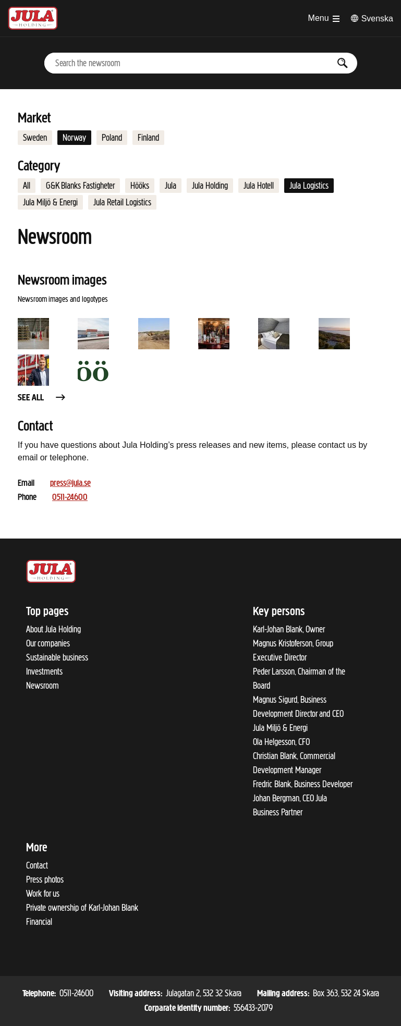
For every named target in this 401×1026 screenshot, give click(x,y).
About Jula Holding (53, 629)
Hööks (139, 185)
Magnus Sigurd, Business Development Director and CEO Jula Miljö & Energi (298, 713)
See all (42, 398)
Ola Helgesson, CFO (281, 742)
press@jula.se (70, 483)
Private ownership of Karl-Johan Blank (82, 907)
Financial (39, 921)
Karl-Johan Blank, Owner (289, 629)
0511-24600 (70, 498)
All (26, 185)
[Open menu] (324, 18)
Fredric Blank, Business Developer (303, 784)
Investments (44, 671)
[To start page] (33, 18)
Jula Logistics (309, 185)
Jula (170, 185)
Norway (74, 137)
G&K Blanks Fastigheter (80, 185)
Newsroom (42, 685)
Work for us (42, 893)
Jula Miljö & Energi (50, 202)
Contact (37, 865)
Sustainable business (57, 657)
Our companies (48, 643)
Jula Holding (210, 185)
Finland (148, 137)
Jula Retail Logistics (122, 202)
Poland (112, 137)
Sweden (35, 137)
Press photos (45, 879)
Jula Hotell (259, 185)
